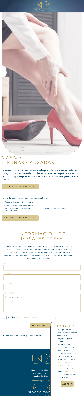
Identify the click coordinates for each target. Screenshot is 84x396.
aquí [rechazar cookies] (59, 362)
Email (7, 273)
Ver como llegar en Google (42, 381)
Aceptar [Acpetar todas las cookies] (67, 384)
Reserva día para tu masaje (20, 186)
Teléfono (9, 283)
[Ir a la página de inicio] (42, 6)
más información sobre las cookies (66, 365)
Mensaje (8, 293)
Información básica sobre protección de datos (24, 336)
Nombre (8, 264)
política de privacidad (32, 317)
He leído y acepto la (24, 317)
